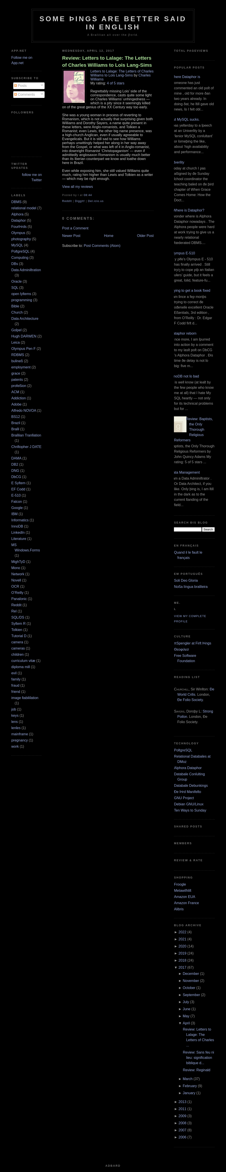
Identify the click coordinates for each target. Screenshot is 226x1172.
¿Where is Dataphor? (187, 210)
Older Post (145, 236)
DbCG (16, 477)
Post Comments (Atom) (102, 246)
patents (17, 379)
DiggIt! (80, 201)
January (189, 1093)
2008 (182, 1123)
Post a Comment (75, 228)
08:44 (88, 195)
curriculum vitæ (23, 661)
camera (17, 642)
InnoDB (17, 526)
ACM (15, 392)
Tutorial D (18, 636)
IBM (14, 514)
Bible (15, 306)
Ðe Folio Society (190, 700)
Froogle (180, 884)
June (186, 1009)
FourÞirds (18, 227)
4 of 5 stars (115, 83)
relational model (23, 208)
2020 (182, 946)
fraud (15, 685)
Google (17, 508)
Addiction (18, 398)
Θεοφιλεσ (181, 649)
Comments (24, 94)
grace (15, 373)
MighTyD (18, 562)
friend (15, 692)
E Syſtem (18, 483)
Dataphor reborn (183, 333)
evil (14, 673)
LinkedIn (18, 532)
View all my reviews (77, 187)
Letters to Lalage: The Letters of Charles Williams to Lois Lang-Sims (122, 73)
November (191, 981)
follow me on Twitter (32, 177)
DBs (14, 264)
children (17, 654)
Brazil (15, 423)
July (186, 1002)
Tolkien (16, 630)
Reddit (16, 605)
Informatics (19, 520)
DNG (15, 471)
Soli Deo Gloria (186, 580)
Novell (16, 580)
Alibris (179, 909)
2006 (182, 1137)
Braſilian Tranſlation (26, 435)
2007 (182, 1130)
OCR (15, 586)
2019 (182, 953)
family (16, 679)
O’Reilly (17, 593)
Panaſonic (19, 599)
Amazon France (186, 903)
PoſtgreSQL (20, 251)
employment (20, 367)
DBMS (16, 202)
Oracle (16, 281)
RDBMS (17, 355)
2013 (182, 1102)
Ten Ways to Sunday (190, 810)
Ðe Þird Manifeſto (187, 792)
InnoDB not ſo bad (185, 376)
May (186, 1016)
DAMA (16, 458)
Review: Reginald (196, 1070)
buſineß (17, 361)
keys (15, 715)
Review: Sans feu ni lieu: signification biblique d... (198, 1057)
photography (21, 239)
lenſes (16, 728)
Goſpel (16, 330)
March (187, 1079)
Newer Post (71, 236)
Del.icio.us (96, 201)
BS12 (15, 417)
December (191, 974)
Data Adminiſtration (26, 270)
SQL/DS (17, 617)
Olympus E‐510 (183, 253)
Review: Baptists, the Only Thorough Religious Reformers (193, 429)
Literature (18, 539)
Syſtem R (18, 623)
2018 (182, 960)
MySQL (17, 245)
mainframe (19, 734)
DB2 (14, 464)
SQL (14, 288)
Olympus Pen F (23, 349)
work (15, 746)
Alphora (17, 214)
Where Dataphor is (185, 77)
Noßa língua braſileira (190, 587)
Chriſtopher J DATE (26, 447)
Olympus (18, 233)
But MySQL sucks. (185, 119)
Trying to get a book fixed (190, 290)
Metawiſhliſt (182, 890)
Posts (20, 86)
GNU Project (184, 798)
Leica (15, 342)
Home (108, 236)
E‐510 (16, 495)
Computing (19, 257)
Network (17, 574)
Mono (15, 568)
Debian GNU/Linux (188, 804)
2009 (182, 1116)
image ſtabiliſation (24, 698)
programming (21, 300)
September (191, 995)
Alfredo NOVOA (23, 410)
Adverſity (177, 162)
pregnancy (19, 740)
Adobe (16, 404)
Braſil (15, 429)
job (13, 709)
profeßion (18, 386)
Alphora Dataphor (188, 768)
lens (14, 722)
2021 (182, 939)
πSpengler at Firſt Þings (192, 643)
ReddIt (67, 201)
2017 (182, 967)
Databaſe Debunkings (191, 785)
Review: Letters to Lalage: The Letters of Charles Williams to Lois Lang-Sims (107, 61)
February (190, 1086)
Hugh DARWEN (23, 336)
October (189, 988)
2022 (182, 932)
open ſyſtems (21, 294)
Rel (14, 611)
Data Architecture (24, 318)
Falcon (16, 501)
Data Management (185, 472)
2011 (182, 1109)
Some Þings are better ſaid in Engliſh (113, 23)
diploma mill (20, 667)
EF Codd (18, 489)
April (186, 1023)
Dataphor (18, 220)
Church (17, 312)
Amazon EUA (184, 897)
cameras (18, 648)
